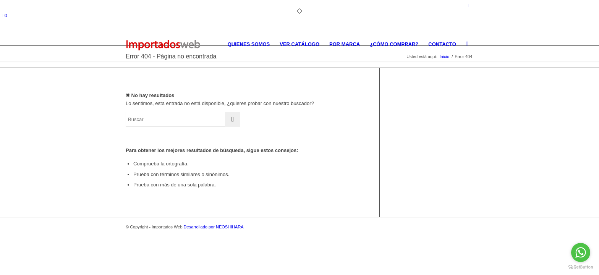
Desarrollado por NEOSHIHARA (214, 227)
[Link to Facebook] (467, 5)
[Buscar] (467, 44)
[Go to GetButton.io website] (580, 267)
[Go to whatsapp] (580, 252)
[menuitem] (249, 44)
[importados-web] (163, 44)
